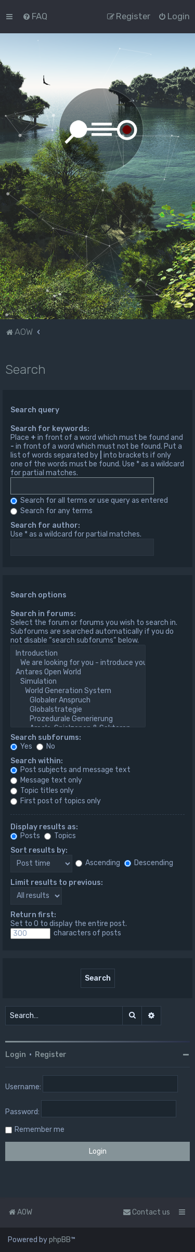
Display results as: (44, 827)
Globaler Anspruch (78, 700)
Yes (21, 746)
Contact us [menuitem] (146, 1212)
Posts (25, 835)
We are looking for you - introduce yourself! (78, 663)
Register (51, 1054)
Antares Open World (78, 672)
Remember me (39, 1129)
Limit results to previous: (56, 882)
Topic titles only (42, 790)
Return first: (33, 914)
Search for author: (45, 525)
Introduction (78, 653)
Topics (60, 835)
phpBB (60, 1239)
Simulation (78, 681)
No (45, 746)
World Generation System (78, 691)
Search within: (36, 761)
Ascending (97, 862)
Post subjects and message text (70, 769)
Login (15, 1054)
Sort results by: (39, 850)
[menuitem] (34, 16)
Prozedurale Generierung (78, 719)
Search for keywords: (49, 428)
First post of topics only (55, 801)
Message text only (46, 780)
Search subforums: (45, 737)
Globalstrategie (78, 709)
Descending (148, 862)
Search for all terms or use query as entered (89, 500)
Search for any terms (51, 510)
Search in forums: (43, 613)
